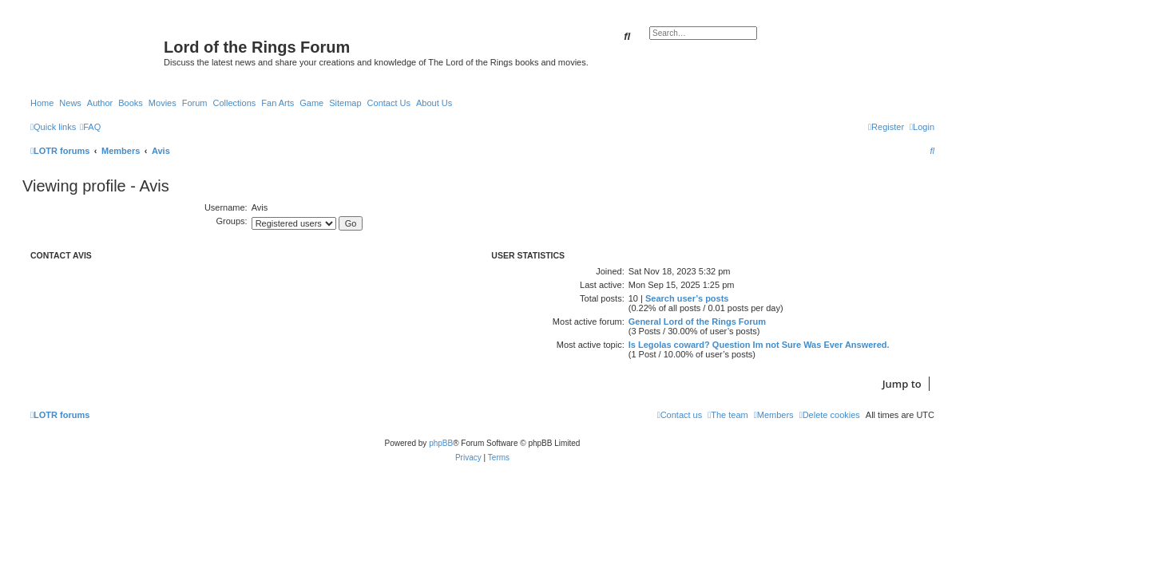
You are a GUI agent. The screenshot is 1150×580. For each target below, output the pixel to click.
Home (42, 103)
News (70, 103)
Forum (195, 103)
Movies (162, 103)
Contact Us (388, 103)
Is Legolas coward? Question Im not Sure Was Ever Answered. (759, 344)
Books (130, 103)
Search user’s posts (687, 298)
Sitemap (345, 103)
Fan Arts (277, 103)
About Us (434, 103)
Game (311, 103)
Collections (234, 103)
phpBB (441, 443)
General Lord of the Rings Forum (697, 321)
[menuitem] (90, 126)
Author (100, 103)
